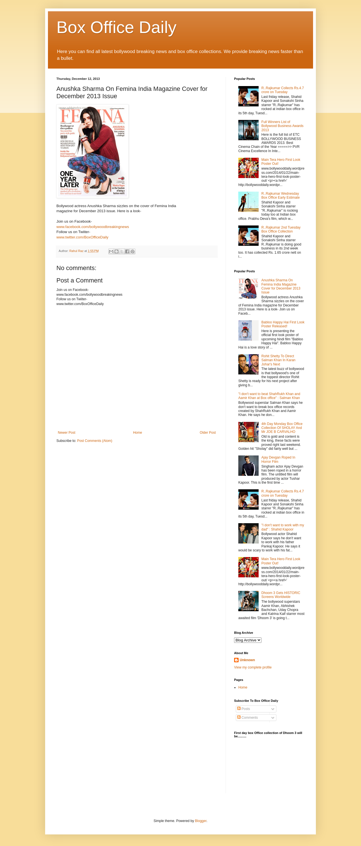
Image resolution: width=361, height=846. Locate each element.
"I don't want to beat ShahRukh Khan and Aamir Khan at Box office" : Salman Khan (269, 396)
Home (137, 433)
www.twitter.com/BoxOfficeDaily (82, 237)
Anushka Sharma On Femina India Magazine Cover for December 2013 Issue (280, 286)
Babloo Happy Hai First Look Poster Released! (283, 324)
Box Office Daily (116, 27)
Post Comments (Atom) (94, 441)
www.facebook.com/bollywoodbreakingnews (92, 227)
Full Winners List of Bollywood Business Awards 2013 (282, 126)
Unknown (247, 660)
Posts (243, 709)
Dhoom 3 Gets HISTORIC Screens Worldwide (280, 595)
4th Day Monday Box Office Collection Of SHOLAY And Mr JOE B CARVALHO (282, 428)
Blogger (200, 821)
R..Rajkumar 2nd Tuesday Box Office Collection (281, 229)
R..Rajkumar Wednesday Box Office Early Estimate (280, 196)
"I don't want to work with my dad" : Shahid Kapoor (282, 527)
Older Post (208, 433)
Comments (247, 718)
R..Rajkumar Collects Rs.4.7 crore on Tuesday (282, 90)
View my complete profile (253, 667)
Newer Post (66, 433)
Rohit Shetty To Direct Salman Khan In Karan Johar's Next (278, 360)
